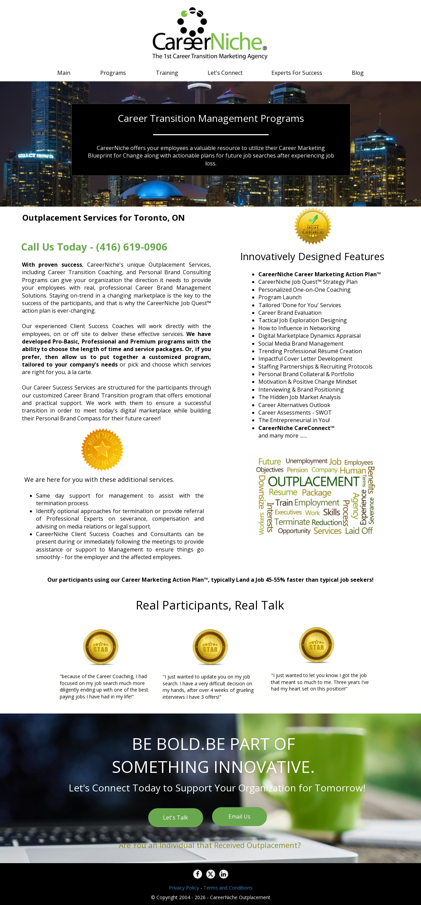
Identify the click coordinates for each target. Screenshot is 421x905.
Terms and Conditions (228, 887)
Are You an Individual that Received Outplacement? (210, 845)
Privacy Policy (184, 887)
